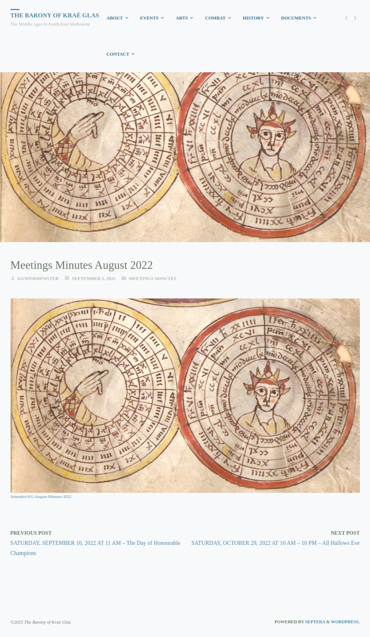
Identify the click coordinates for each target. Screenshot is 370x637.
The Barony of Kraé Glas (54, 15)
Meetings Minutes (152, 278)
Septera (314, 621)
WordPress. (345, 621)
